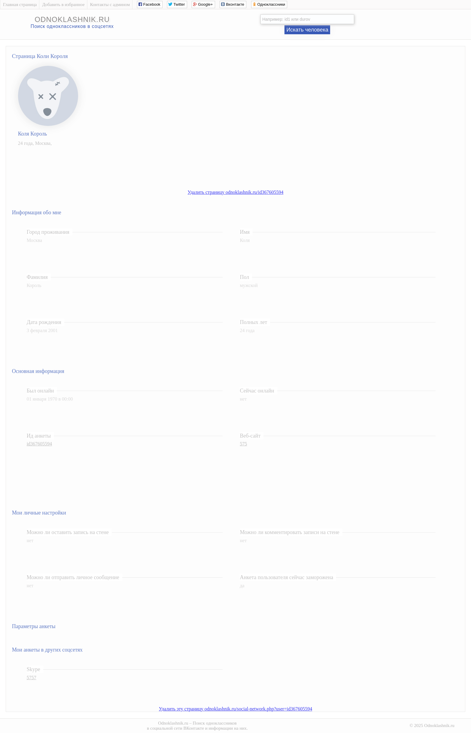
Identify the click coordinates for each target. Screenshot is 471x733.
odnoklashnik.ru (72, 19)
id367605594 (39, 443)
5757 (31, 677)
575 (243, 443)
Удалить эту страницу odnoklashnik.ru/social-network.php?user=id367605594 (235, 708)
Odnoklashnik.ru (173, 723)
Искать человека (307, 30)
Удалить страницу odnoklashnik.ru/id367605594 (236, 192)
